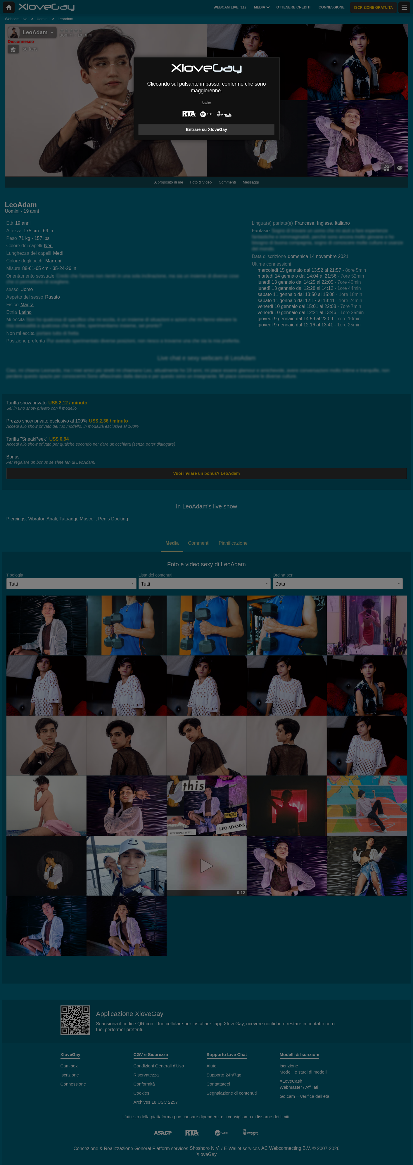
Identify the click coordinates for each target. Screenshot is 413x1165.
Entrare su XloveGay (206, 129)
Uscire (206, 102)
